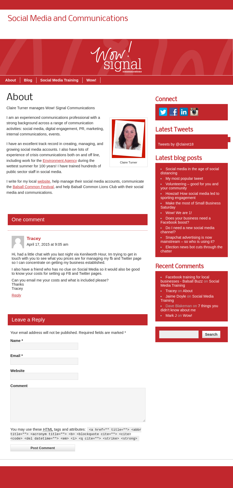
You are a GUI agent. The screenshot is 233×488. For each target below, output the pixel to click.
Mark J (171, 315)
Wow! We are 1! (178, 213)
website (44, 181)
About (136, 33)
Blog (154, 33)
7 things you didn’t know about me (189, 308)
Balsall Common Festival (33, 187)
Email (16, 356)
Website (17, 371)
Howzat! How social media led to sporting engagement (190, 195)
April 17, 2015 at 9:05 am (47, 244)
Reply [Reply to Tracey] (16, 295)
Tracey (34, 238)
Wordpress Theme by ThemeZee (116, 479)
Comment (18, 386)
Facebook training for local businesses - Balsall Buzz (185, 279)
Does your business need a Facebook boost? (186, 220)
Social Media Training (185, 33)
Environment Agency (60, 161)
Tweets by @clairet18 (176, 144)
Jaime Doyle (175, 296)
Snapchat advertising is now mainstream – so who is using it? (188, 239)
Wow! (217, 33)
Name (16, 341)
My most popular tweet (184, 178)
